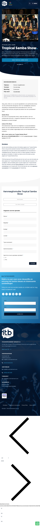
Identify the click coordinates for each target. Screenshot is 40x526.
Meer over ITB (5, 349)
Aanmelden (20, 314)
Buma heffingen (19, 164)
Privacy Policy (25, 405)
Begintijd (6, 222)
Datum (5, 216)
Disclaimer (5, 405)
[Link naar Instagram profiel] (6, 294)
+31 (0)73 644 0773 (13, 136)
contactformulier (28, 136)
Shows (13, 44)
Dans (9, 44)
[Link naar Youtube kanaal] (13, 294)
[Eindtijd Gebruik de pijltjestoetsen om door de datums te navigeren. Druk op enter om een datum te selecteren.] (20, 232)
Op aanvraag (16, 91)
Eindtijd (5, 229)
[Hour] (2, 508)
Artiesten (5, 44)
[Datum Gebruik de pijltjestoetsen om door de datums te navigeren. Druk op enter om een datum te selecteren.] (20, 219)
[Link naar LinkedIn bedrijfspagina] (20, 294)
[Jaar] (8, 460)
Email (5, 307)
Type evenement (8, 242)
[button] (29, 3)
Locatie (5, 235)
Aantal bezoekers (8, 248)
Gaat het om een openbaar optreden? (13, 255)
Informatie (20, 64)
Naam (5, 300)
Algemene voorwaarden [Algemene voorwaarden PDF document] (14, 405)
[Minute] (2, 513)
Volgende (32, 263)
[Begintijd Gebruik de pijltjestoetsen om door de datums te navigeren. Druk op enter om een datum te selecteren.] (20, 225)
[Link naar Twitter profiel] (16, 294)
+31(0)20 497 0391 (8, 372)
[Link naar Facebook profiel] (10, 294)
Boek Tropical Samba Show (20, 60)
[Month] (4, 457)
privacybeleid (15, 168)
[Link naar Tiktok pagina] (3, 294)
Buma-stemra (33, 405)
